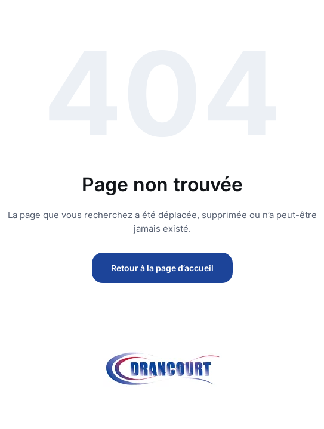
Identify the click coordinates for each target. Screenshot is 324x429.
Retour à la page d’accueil (162, 268)
